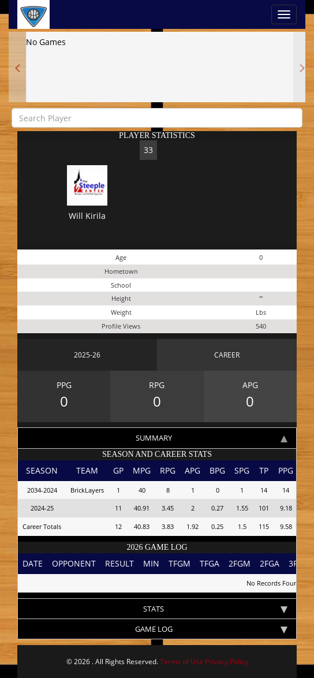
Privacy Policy (226, 661)
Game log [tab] (211, 629)
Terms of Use (181, 661)
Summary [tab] (212, 438)
